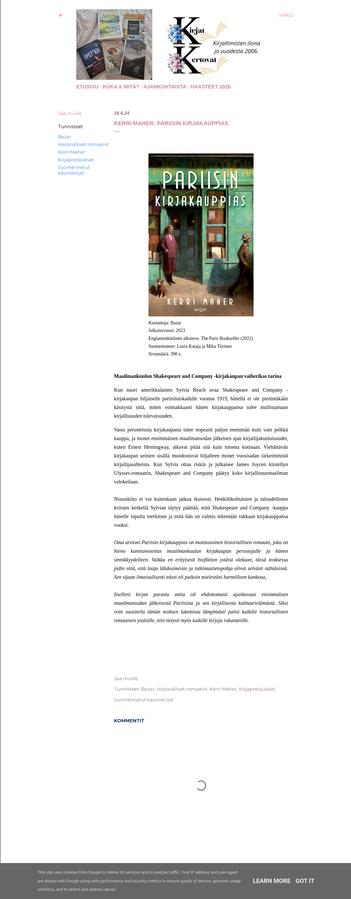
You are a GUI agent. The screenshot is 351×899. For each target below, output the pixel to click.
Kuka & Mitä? (121, 86)
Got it (305, 880)
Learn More (271, 880)
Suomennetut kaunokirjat (74, 170)
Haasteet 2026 (211, 86)
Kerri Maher (71, 152)
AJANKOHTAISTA (164, 86)
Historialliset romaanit (83, 144)
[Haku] (286, 15)
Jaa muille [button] (70, 113)
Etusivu (87, 86)
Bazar (64, 137)
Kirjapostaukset (76, 160)
